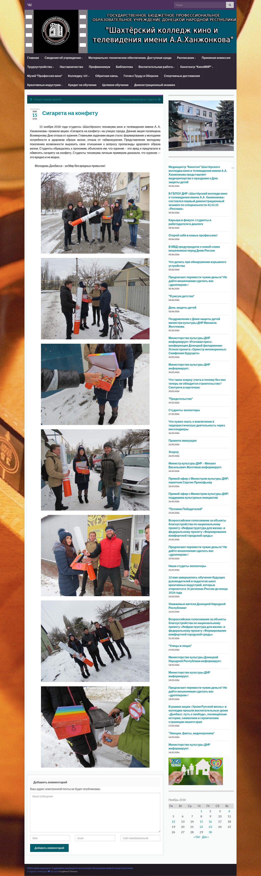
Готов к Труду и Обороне (141, 75)
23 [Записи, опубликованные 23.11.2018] (210, 826)
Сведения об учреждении (64, 57)
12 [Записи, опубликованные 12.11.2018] (173, 821)
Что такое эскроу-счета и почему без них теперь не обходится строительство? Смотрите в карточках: (197, 383)
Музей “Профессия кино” (44, 75)
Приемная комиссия (216, 57)
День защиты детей (182, 307)
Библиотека (124, 66)
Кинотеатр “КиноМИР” (196, 66)
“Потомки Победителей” (186, 509)
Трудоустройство (40, 66)
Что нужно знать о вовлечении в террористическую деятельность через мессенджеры (197, 425)
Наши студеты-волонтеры (187, 566)
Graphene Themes (68, 871)
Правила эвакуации (182, 440)
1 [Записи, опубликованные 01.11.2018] (201, 811)
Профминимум (99, 66)
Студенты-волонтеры (184, 410)
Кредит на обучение (82, 85)
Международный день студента (138, 99)
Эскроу (174, 452)
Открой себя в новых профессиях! (193, 235)
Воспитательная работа (156, 66)
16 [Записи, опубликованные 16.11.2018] (210, 821)
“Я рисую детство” (181, 296)
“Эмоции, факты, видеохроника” (192, 733)
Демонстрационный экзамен (154, 85)
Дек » (205, 837)
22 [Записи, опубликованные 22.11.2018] (201, 826)
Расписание (186, 57)
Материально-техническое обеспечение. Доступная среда (129, 57)
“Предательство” (181, 398)
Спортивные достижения (182, 75)
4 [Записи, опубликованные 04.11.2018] (229, 811)
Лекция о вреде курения (47, 99)
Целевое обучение (115, 85)
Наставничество (71, 66)
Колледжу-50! (79, 75)
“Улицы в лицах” (180, 645)
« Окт (197, 837)
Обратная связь (106, 75)
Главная (33, 57)
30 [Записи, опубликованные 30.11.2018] (210, 832)
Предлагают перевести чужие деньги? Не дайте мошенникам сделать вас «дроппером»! (198, 280)
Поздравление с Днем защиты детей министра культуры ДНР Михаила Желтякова (194, 322)
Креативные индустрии (45, 85)
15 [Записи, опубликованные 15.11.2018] (201, 821)
